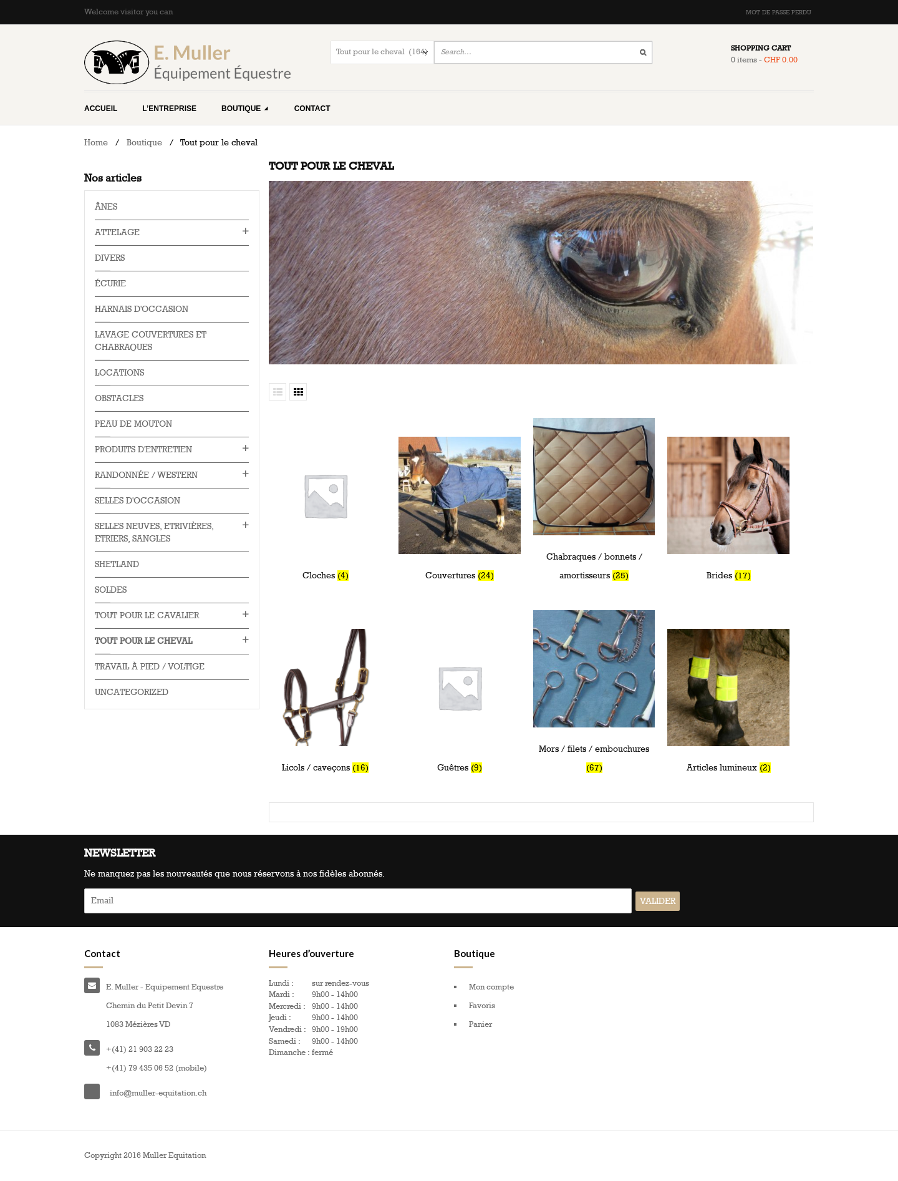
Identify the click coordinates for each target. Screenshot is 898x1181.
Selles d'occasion (137, 500)
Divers (110, 258)
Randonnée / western (146, 475)
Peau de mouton (133, 424)
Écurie (110, 283)
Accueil (100, 108)
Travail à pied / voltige (150, 666)
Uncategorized (131, 692)
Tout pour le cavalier (147, 615)
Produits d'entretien (143, 449)
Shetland (117, 564)
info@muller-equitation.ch (158, 1093)
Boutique (245, 108)
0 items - (764, 60)
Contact (312, 108)
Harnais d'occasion (141, 309)
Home (96, 142)
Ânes (106, 207)
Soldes (111, 590)
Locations (119, 372)
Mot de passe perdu (778, 12)
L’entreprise (169, 108)
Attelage (117, 232)
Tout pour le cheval (143, 641)
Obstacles (119, 398)
